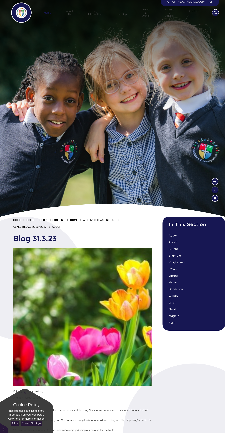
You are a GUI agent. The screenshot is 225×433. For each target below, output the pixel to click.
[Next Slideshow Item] (215, 181)
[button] (4, 428)
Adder (56, 226)
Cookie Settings (31, 423)
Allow (15, 423)
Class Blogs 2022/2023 (30, 226)
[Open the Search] (210, 16)
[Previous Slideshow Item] (215, 190)
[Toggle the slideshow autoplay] (215, 198)
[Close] (25, 392)
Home (17, 220)
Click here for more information (26, 418)
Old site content (52, 220)
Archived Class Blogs (99, 220)
